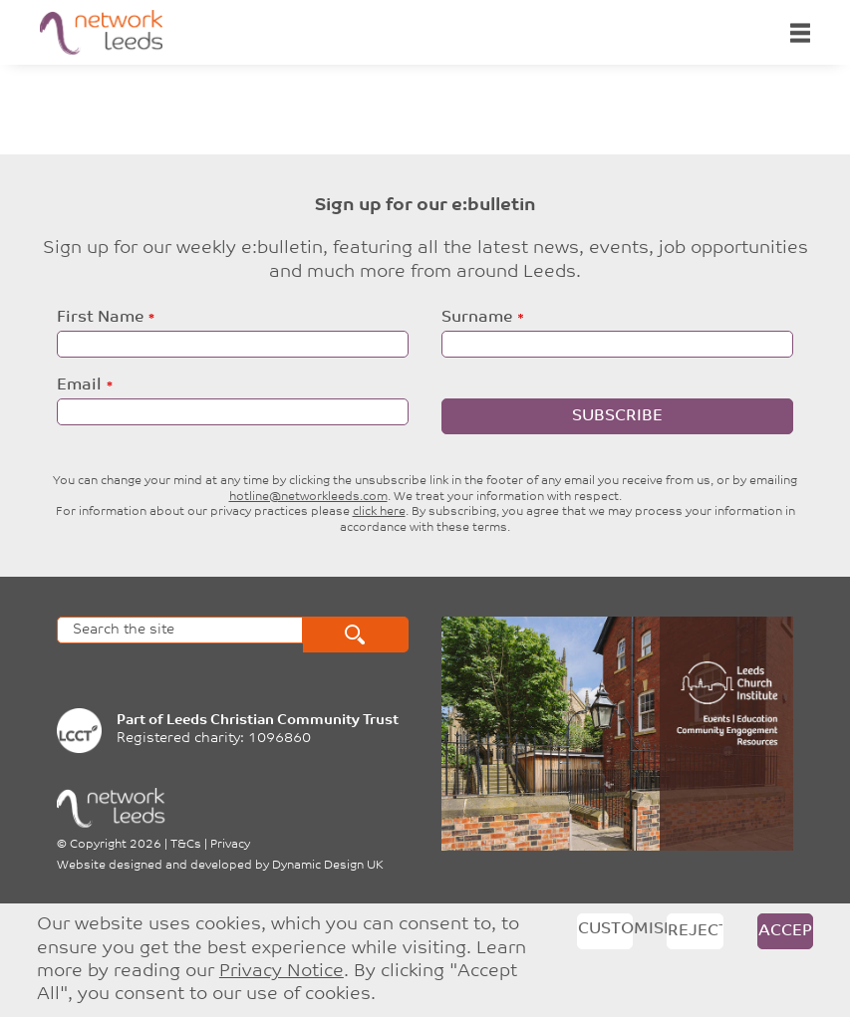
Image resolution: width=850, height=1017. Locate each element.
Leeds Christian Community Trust (282, 720)
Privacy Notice (281, 971)
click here (379, 512)
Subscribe (617, 416)
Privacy (230, 845)
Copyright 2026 (115, 845)
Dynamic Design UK (328, 866)
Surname (476, 318)
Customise (606, 929)
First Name (100, 318)
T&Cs (185, 845)
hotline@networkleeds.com (308, 497)
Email (79, 385)
